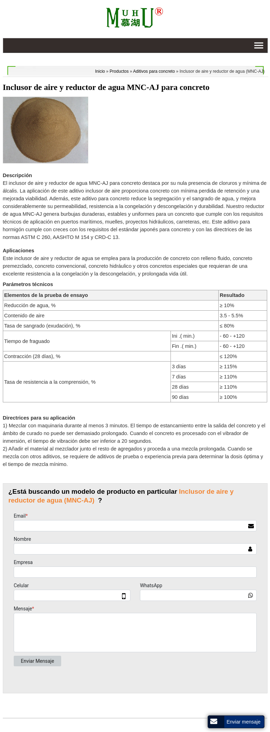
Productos (119, 71)
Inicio (100, 71)
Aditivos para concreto (154, 71)
